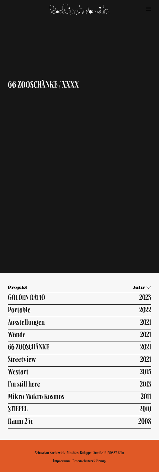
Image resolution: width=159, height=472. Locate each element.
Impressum (61, 461)
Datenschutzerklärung (89, 461)
